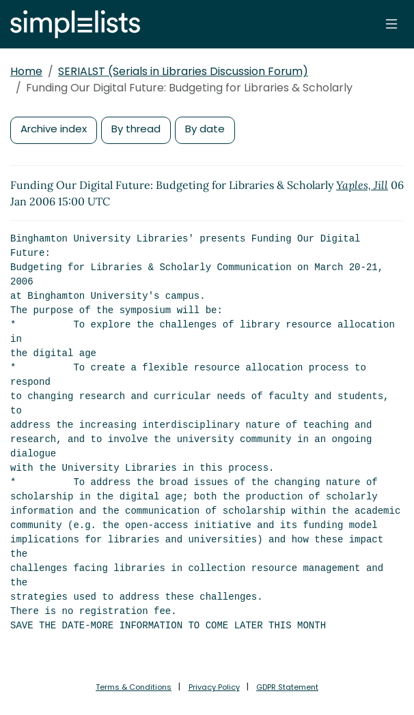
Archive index (53, 128)
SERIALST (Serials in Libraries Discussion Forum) (183, 71)
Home (26, 71)
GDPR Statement (287, 687)
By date (205, 128)
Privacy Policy (214, 687)
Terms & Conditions (133, 687)
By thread (136, 128)
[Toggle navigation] (391, 24)
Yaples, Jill (362, 185)
